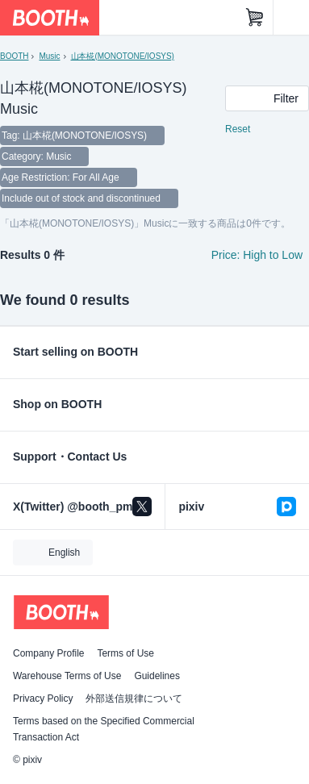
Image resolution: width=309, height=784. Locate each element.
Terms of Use (125, 653)
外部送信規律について (134, 698)
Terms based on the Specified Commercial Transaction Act (103, 729)
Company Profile (48, 653)
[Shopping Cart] (255, 17)
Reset (237, 129)
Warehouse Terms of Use (67, 676)
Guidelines (157, 676)
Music (49, 56)
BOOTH (14, 56)
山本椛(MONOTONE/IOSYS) (122, 56)
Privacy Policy (43, 698)
